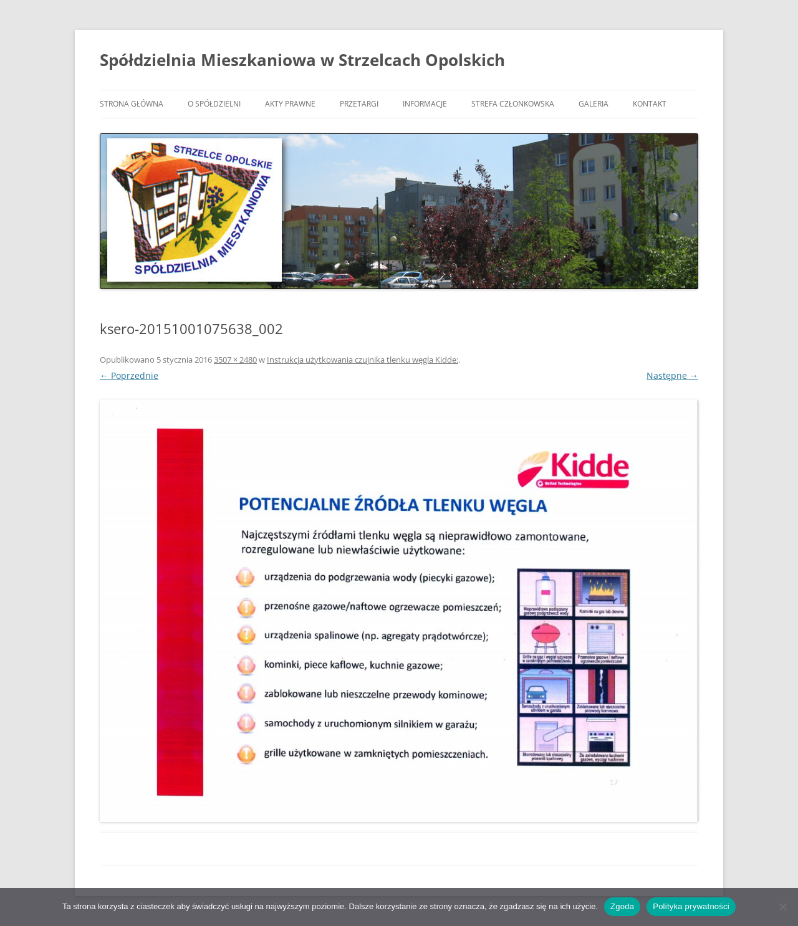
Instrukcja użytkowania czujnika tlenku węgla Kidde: (362, 359)
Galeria (593, 103)
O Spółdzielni (214, 103)
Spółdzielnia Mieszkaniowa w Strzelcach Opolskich (302, 60)
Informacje (425, 103)
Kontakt (649, 103)
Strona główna (131, 103)
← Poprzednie (129, 375)
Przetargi (359, 103)
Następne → (672, 375)
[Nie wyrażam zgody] (782, 906)
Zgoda (622, 906)
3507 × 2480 (235, 359)
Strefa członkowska (512, 103)
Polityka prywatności (691, 906)
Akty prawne (290, 103)
